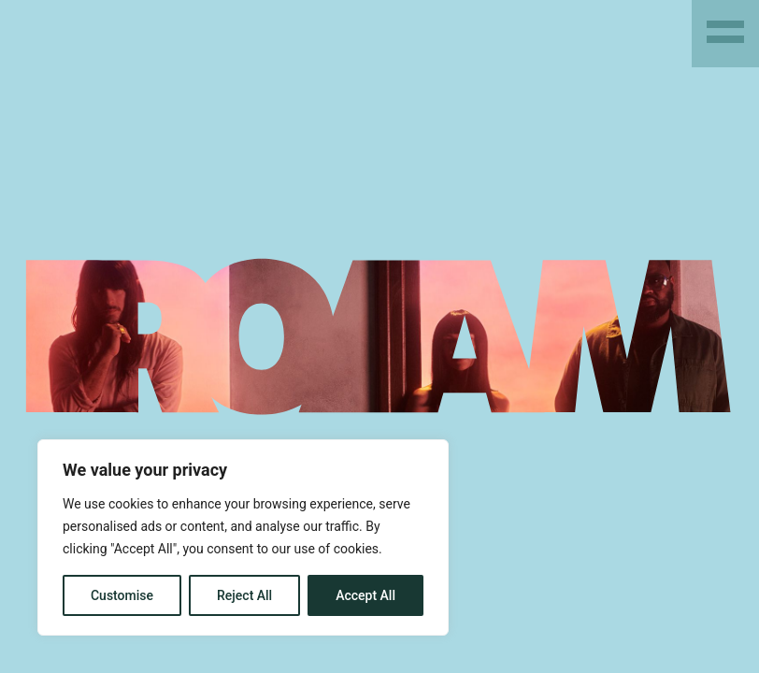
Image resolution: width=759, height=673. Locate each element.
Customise (122, 595)
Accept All (365, 595)
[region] (243, 537)
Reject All (244, 595)
